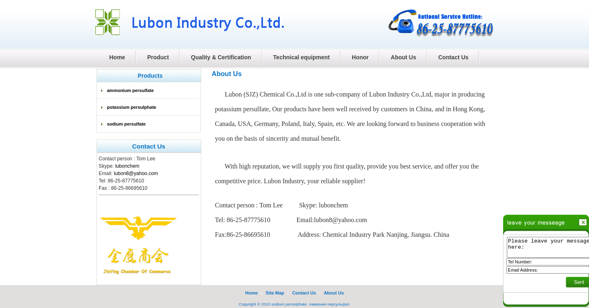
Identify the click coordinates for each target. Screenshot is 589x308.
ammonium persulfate (130, 90)
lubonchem (127, 166)
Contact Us (453, 57)
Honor (360, 57)
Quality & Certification (221, 57)
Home (251, 292)
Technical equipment (301, 57)
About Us (403, 57)
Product (158, 57)
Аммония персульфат (329, 304)
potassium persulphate (131, 107)
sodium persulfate (126, 123)
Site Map (275, 292)
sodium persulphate (288, 304)
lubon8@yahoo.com (136, 173)
